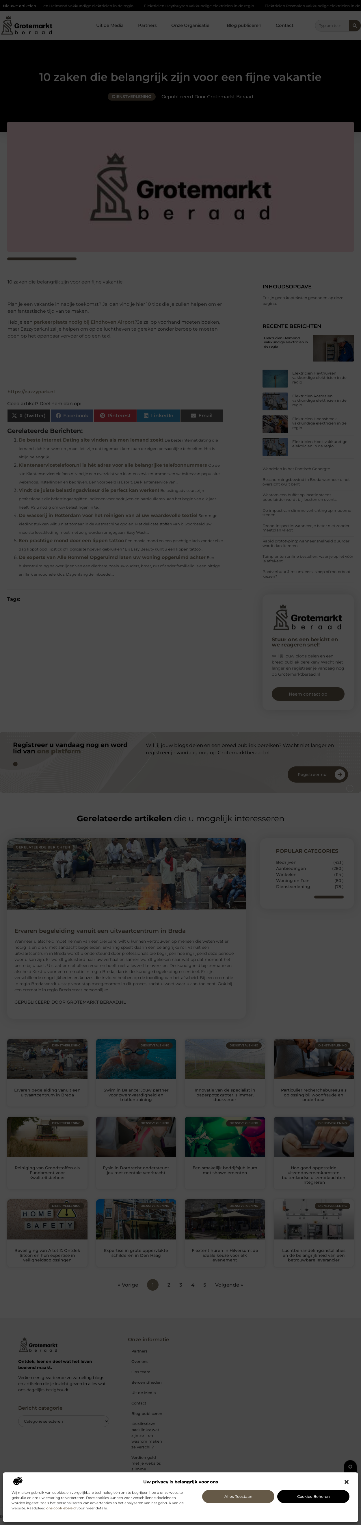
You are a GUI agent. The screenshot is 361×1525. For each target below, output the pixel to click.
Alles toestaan (238, 1496)
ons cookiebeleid (61, 1508)
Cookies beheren (313, 1496)
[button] (346, 1482)
